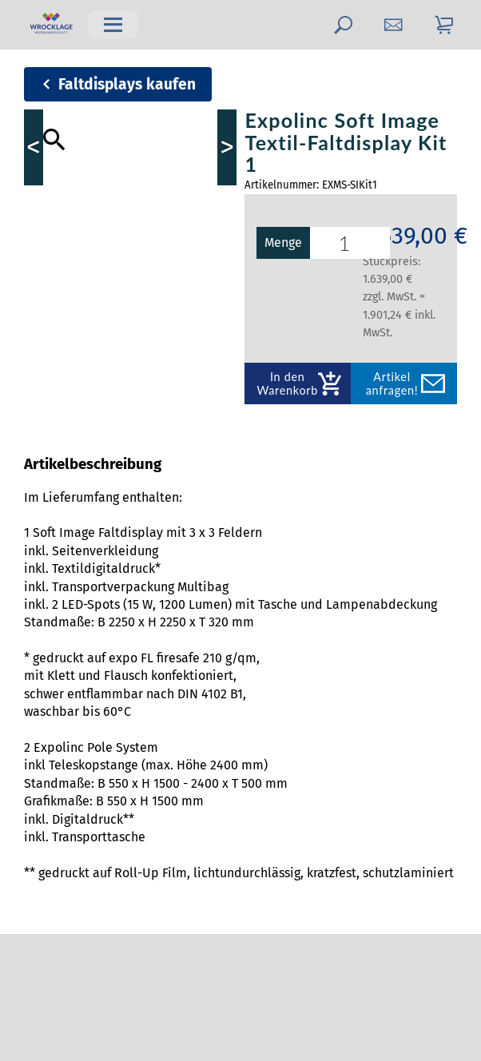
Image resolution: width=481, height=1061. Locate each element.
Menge (300, 243)
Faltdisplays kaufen (127, 84)
